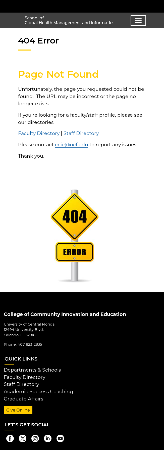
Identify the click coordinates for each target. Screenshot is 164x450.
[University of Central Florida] (38, 6)
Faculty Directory (39, 133)
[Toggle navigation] (138, 20)
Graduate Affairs (23, 399)
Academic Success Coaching (38, 391)
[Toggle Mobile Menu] (159, 6)
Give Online (18, 410)
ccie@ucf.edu (71, 145)
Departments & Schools (32, 370)
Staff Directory (81, 133)
